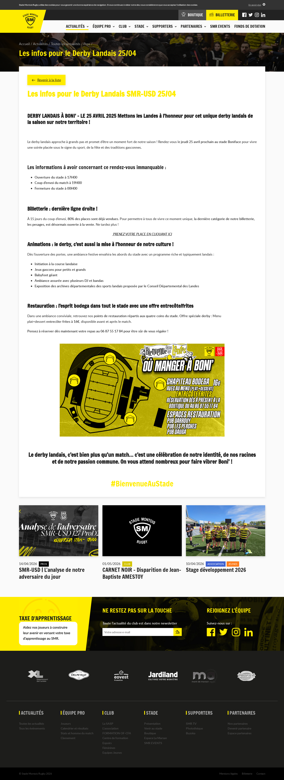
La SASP (107, 724)
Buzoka (190, 733)
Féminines (108, 748)
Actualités (40, 44)
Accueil (24, 44)
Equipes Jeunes (112, 753)
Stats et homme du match (77, 733)
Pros (86, 44)
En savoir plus (255, 4)
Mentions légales (228, 773)
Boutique (150, 733)
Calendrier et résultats (74, 728)
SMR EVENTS (220, 26)
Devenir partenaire (239, 728)
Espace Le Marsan (155, 738)
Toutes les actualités (65, 44)
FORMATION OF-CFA (116, 733)
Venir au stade (153, 728)
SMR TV (191, 724)
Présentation (152, 724)
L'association (110, 728)
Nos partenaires (238, 724)
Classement (68, 738)
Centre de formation (115, 738)
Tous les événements (32, 728)
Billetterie (247, 773)
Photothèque (194, 728)
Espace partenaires (239, 733)
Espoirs (107, 743)
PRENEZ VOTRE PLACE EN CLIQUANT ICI (142, 234)
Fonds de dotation (249, 26)
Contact (260, 773)
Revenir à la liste (46, 80)
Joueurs (66, 724)
